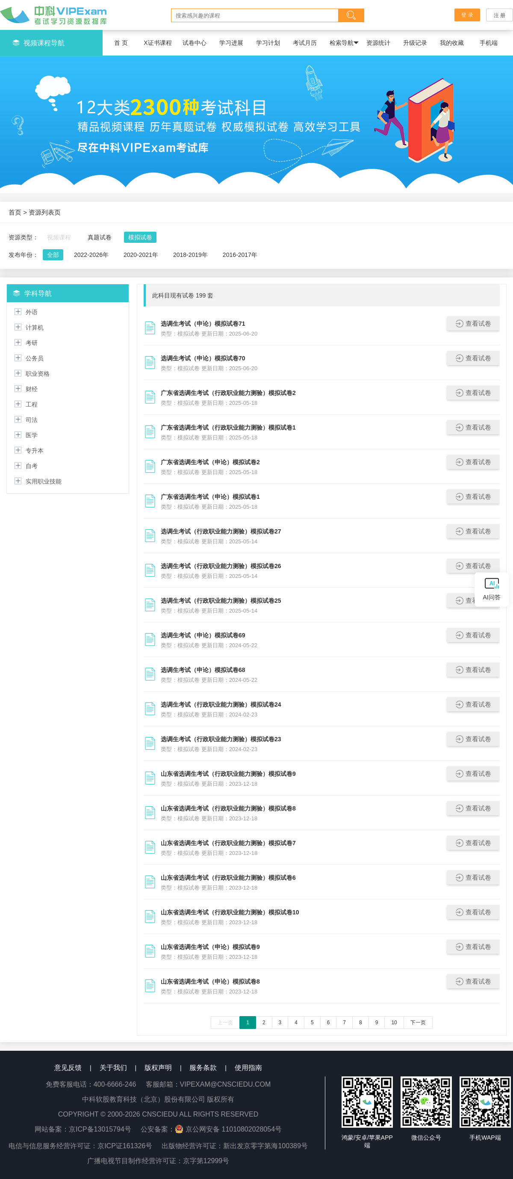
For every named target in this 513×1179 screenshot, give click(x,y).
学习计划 (268, 42)
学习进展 (231, 42)
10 (394, 1023)
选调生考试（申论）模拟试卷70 (203, 358)
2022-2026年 (91, 254)
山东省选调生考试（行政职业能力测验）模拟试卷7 (228, 843)
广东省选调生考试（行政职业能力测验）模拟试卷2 (228, 392)
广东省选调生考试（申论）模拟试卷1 (210, 496)
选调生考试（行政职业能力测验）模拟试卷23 (221, 739)
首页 (15, 212)
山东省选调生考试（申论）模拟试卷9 (210, 946)
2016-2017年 (240, 254)
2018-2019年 (190, 254)
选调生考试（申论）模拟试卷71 (203, 323)
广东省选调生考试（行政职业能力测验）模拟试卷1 (228, 427)
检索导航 (344, 43)
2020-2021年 (141, 254)
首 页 (121, 42)
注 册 (499, 15)
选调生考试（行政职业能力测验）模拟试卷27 (221, 531)
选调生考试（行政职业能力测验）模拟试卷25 (221, 600)
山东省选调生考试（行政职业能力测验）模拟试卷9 (228, 773)
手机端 (489, 42)
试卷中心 (194, 42)
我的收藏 (452, 42)
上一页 (225, 1023)
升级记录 (415, 42)
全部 (53, 254)
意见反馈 (68, 1067)
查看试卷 (473, 323)
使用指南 (248, 1067)
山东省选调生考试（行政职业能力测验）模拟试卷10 (230, 912)
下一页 (418, 1023)
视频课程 (59, 237)
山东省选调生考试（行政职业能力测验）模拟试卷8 (228, 808)
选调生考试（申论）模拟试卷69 (203, 635)
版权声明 (158, 1067)
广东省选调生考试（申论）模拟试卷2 (210, 462)
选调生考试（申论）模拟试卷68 (203, 669)
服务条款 (203, 1067)
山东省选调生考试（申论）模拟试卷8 (210, 981)
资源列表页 (45, 212)
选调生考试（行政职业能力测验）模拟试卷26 (221, 566)
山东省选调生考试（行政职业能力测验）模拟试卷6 (228, 877)
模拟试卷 (140, 237)
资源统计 (378, 42)
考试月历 (305, 42)
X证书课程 (157, 42)
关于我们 (113, 1067)
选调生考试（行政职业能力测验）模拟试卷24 (221, 704)
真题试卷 (100, 237)
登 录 (467, 15)
